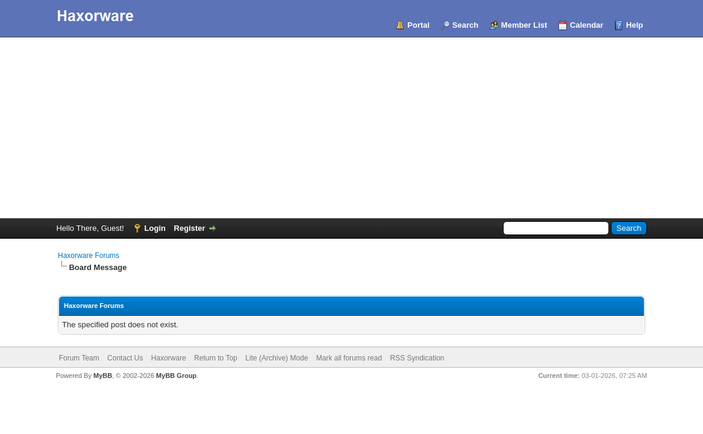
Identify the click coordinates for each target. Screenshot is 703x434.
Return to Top (215, 358)
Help (634, 25)
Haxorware (168, 358)
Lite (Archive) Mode (276, 358)
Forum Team (79, 358)
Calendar (587, 25)
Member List (524, 25)
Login (155, 228)
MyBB (102, 375)
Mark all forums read (349, 358)
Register (189, 228)
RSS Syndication (417, 358)
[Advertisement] (351, 127)
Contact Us (125, 358)
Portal (418, 25)
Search (465, 25)
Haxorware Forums (88, 255)
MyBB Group (176, 375)
